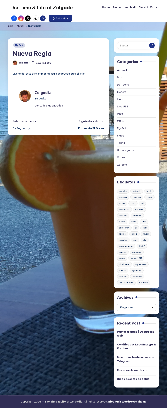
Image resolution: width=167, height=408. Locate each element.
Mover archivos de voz (132, 370)
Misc (120, 113)
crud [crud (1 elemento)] (133, 203)
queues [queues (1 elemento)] (122, 252)
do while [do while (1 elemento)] (139, 209)
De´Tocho (123, 84)
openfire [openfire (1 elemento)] (123, 240)
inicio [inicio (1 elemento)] (133, 221)
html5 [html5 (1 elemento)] (122, 221)
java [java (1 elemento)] (144, 221)
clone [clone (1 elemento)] (149, 197)
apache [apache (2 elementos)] (123, 191)
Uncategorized (126, 150)
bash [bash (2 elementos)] (149, 191)
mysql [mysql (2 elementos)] (146, 234)
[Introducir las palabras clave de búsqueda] (136, 45)
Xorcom (122, 164)
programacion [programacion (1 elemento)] (126, 246)
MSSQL (121, 121)
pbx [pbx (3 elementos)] (135, 240)
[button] (60, 18)
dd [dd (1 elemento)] (142, 203)
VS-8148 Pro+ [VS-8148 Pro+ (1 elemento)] (126, 282)
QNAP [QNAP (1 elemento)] (142, 246)
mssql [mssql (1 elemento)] (134, 234)
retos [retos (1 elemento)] (122, 258)
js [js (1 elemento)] (136, 227)
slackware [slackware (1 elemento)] (124, 264)
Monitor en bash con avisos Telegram (135, 359)
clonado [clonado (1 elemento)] (137, 197)
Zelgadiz (43, 92)
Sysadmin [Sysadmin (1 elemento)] (136, 270)
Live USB (122, 106)
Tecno (121, 142)
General (122, 92)
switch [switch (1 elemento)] (122, 270)
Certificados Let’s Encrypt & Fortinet (136, 346)
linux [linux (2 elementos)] (145, 227)
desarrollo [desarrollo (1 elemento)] (124, 209)
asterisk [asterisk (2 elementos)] (137, 191)
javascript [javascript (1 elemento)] (124, 227)
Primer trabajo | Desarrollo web (135, 333)
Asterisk (122, 70)
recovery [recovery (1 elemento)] (136, 252)
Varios (121, 157)
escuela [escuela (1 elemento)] (123, 215)
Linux (120, 99)
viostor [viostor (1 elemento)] (123, 276)
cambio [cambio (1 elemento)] (123, 197)
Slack (120, 135)
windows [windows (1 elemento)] (143, 282)
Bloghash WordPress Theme (127, 401)
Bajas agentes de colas (133, 379)
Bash (120, 77)
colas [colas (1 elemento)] (122, 203)
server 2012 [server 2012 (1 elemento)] (136, 258)
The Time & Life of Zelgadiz (41, 7)
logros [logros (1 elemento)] (122, 234)
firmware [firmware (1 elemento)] (137, 215)
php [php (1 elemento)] (145, 240)
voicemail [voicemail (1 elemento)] (137, 276)
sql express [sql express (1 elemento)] (140, 264)
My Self (19, 45)
